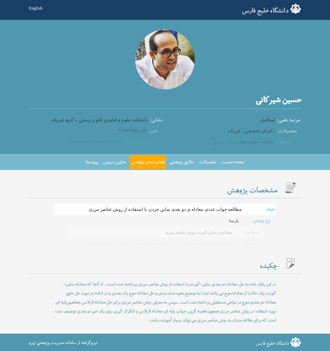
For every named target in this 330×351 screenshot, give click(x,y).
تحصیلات (207, 162)
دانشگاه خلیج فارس (265, 10)
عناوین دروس (114, 162)
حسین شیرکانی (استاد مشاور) (104, 244)
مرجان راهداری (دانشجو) (208, 244)
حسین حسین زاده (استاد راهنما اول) (157, 244)
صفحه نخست (232, 162)
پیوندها (92, 162)
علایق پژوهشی (182, 162)
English (35, 8)
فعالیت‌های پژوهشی (148, 162)
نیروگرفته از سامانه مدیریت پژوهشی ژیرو (63, 342)
